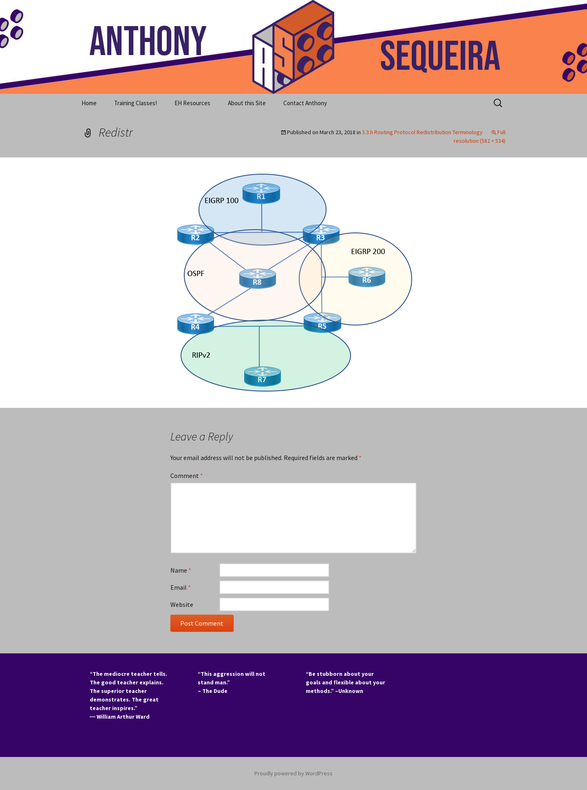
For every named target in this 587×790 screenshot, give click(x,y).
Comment (186, 475)
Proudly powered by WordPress (293, 773)
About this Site (247, 103)
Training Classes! (135, 103)
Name (180, 570)
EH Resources (192, 103)
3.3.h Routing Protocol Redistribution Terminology (422, 132)
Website (181, 604)
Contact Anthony (305, 103)
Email (180, 587)
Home (89, 103)
